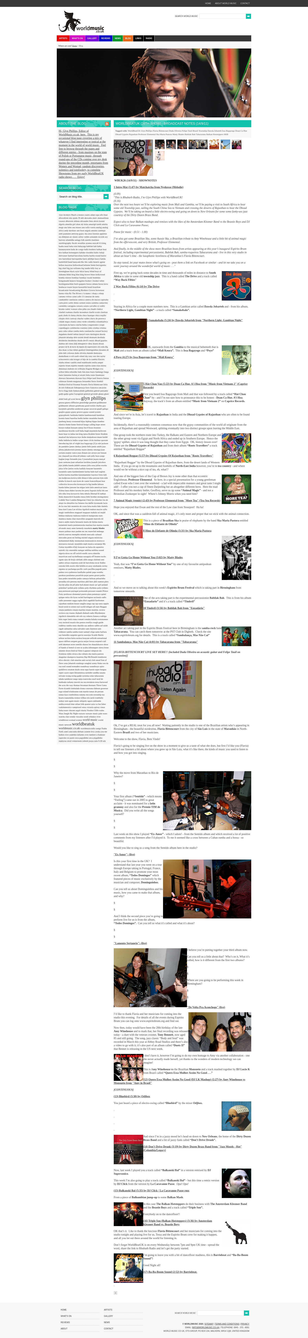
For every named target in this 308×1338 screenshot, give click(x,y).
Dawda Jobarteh (215, 131)
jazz (104, 446)
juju (61, 465)
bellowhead (78, 265)
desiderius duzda (75, 340)
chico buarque (88, 315)
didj (76, 343)
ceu (88, 309)
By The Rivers (75, 293)
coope (101, 325)
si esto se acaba (81, 647)
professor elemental (72, 594)
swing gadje (76, 676)
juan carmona (65, 462)
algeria (62, 224)
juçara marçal (99, 459)
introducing (64, 443)
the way (69, 685)
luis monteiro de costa (77, 506)
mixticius (98, 537)
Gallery (92, 38)
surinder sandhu (92, 672)
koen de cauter (83, 481)
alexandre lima (87, 221)
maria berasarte (77, 522)
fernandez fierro (89, 381)
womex (79, 720)
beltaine (87, 265)
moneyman (80, 541)
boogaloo (81, 281)
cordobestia (75, 328)
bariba (86, 255)
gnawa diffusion (72, 402)
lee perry (86, 490)
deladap (70, 337)
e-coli (71, 356)
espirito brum (65, 365)
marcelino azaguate (85, 519)
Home (74, 46)
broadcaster (64, 290)
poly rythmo (79, 588)
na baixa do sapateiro (94, 547)
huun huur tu (64, 434)
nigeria (62, 553)
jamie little (87, 446)
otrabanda (97, 566)
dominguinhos (92, 350)
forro (87, 387)
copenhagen (64, 328)
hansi (67, 418)
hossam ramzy (77, 427)
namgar (81, 550)
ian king (79, 434)
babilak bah (91, 246)
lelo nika (63, 493)
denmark (93, 337)
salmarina (68, 628)
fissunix (84, 384)
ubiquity (83, 701)
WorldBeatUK (134, 131)
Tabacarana (201, 134)
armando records (97, 237)
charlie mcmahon (81, 312)
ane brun (81, 230)
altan (78, 224)
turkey (62, 701)
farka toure (91, 375)
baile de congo (77, 249)
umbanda (97, 701)
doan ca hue (67, 350)
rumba (69, 625)
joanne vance (71, 453)
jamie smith (97, 446)
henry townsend (74, 421)
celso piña (82, 309)
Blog (128, 38)
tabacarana (99, 676)
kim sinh (104, 478)
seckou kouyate (83, 638)
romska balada (90, 619)
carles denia (73, 303)
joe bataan (102, 453)
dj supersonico (91, 347)
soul (64, 666)
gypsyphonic (64, 415)
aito (71, 218)
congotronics (93, 325)
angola (88, 230)
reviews (62, 613)
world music (90, 719)
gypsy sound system (92, 412)
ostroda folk (64, 566)
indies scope (78, 440)
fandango (99, 372)
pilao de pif (70, 584)
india (61, 440)
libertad (94, 493)
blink (68, 274)
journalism (89, 459)
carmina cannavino (99, 303)
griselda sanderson (75, 409)
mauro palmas (65, 531)
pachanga (72, 569)
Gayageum (79, 394)
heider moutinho (90, 418)
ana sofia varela (89, 227)
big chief (63, 268)
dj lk (67, 347)
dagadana (63, 334)
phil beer (89, 581)
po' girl (98, 584)
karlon (62, 475)
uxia (93, 704)
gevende (94, 394)
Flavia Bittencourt (161, 131)
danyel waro (84, 334)
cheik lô (67, 315)
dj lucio (73, 347)
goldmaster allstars (67, 405)
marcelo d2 (98, 519)
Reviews (105, 38)
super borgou (100, 669)
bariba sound (95, 255)
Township (203, 131)
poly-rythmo (102, 588)
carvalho (93, 306)
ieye (80, 437)
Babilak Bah (190, 134)
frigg (66, 391)
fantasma (68, 375)
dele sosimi (79, 337)
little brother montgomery (97, 497)
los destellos (69, 503)
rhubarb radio (89, 613)
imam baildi (102, 437)
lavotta (78, 490)
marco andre (64, 522)
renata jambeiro (66, 610)
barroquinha (77, 259)
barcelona (78, 255)
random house (73, 603)
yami (66, 731)
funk (71, 391)
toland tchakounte (71, 691)
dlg (106, 347)
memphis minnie (79, 534)
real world (81, 606)
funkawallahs (79, 391)
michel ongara (88, 537)
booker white (98, 281)
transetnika (69, 698)
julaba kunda (68, 465)
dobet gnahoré (79, 350)
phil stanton (99, 581)
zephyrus (63, 741)
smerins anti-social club (85, 660)
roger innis (68, 619)
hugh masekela (91, 431)
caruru (86, 306)
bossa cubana (92, 284)
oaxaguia (87, 556)
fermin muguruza (74, 381)
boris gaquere (80, 284)
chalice (100, 309)
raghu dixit (83, 600)
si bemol (70, 647)
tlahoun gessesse (101, 688)
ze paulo (71, 738)
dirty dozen (93, 343)
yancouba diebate (76, 731)
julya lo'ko (63, 468)
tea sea (84, 682)
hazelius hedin (76, 418)
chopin (62, 318)
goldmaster (101, 402)
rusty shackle (78, 625)
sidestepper (93, 647)
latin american (96, 487)
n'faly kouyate (79, 547)
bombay (75, 277)
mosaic (71, 544)
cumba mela (78, 331)
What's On (77, 38)
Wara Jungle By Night (69, 713)
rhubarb (79, 613)
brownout (100, 290)
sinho (69, 654)
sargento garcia (77, 635)
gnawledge (84, 402)
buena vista (64, 293)
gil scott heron (74, 399)
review (102, 610)
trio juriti (91, 698)
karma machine (72, 475)
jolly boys (95, 456)
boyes (75, 287)
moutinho (79, 544)
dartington (95, 334)
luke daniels (102, 506)
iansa (85, 434)
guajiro (62, 412)
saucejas (87, 635)
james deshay (76, 446)
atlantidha (70, 240)
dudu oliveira (81, 353)
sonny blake (97, 663)
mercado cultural (94, 534)
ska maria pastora (96, 654)
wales (101, 710)
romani (81, 619)
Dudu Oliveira (175, 131)
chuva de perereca (97, 318)
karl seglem (100, 471)
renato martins (79, 610)
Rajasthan (133, 134)
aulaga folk (80, 240)
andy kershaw (70, 230)
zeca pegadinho (95, 738)
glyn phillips (93, 398)
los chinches (97, 500)
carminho (63, 306)
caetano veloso (65, 296)
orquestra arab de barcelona (82, 563)
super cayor (64, 672)
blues (93, 274)
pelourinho (100, 578)
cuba (65, 331)
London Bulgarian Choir (81, 500)
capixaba (104, 299)
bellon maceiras (66, 265)
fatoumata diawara (74, 378)
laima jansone (70, 487)
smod (98, 660)
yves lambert (90, 734)
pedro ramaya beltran (86, 578)
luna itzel (63, 509)
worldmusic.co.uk (70, 728)
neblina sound (98, 550)
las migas (81, 487)
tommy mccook (86, 694)
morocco (100, 541)
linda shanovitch (66, 497)
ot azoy (89, 566)
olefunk (79, 559)
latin (88, 487)
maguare (87, 512)
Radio (149, 38)
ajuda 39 (77, 218)
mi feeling (77, 537)
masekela (88, 528)
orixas (68, 563)
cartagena (71, 306)
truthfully (99, 698)
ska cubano (83, 654)
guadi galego (102, 409)
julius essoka (101, 465)
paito (104, 569)
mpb (85, 544)
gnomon (93, 402)
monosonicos (91, 541)
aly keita (85, 224)
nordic (85, 553)
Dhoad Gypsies (122, 134)
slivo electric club (67, 660)
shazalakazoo (98, 644)
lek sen (105, 490)
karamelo (98, 468)
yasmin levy (89, 731)
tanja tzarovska (85, 679)
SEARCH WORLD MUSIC (186, 16)
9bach (74, 215)
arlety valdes (84, 237)
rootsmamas (102, 619)
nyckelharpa (77, 556)
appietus (103, 233)
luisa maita (92, 506)
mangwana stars (96, 515)
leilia (99, 490)
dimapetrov (83, 343)
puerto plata (86, 594)
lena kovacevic (73, 493)
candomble (64, 299)
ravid (66, 606)
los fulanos (80, 503)
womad (72, 720)
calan (74, 296)
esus (99, 365)
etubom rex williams (77, 369)
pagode (99, 569)
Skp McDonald (91, 657)
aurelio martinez (92, 240)
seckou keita (70, 638)
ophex (62, 563)
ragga (74, 600)
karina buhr (90, 471)
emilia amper (97, 362)
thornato (92, 685)
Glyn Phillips (146, 131)
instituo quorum (101, 440)
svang (68, 676)
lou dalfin (89, 503)
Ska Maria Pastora (164, 134)
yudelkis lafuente (77, 734)
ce (98, 306)
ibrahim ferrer (94, 434)
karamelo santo (65, 471)
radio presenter (65, 600)
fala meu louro (88, 372)
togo (61, 691)
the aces (62, 685)
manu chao (71, 519)
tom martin (84, 691)
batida (102, 259)
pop (60, 591)
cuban (70, 331)
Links (138, 38)
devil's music (89, 340)
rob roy (82, 616)
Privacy (245, 1324)
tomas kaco (64, 694)
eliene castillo (71, 362)
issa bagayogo (87, 443)
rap (93, 603)
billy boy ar (96, 268)
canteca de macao (93, 299)
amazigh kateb (95, 224)
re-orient (73, 606)
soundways (95, 666)
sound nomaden (73, 666)
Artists (63, 38)
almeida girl (70, 224)
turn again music (72, 701)
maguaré (79, 512)
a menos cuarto (83, 215)
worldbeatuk (83, 724)
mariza (100, 525)
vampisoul (77, 707)
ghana (101, 394)
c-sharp (100, 293)
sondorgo (80, 663)
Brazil (195, 131)
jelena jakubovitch (67, 449)
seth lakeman (65, 644)
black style (75, 271)
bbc (83, 262)
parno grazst (94, 575)
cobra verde (82, 321)
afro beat (104, 215)
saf (101, 625)
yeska (98, 731)
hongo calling (89, 424)
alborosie (69, 221)
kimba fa (63, 481)
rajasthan (63, 603)
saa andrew (89, 625)
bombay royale (86, 277)
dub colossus (69, 353)
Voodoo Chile (93, 710)
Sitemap (209, 1324)
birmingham (64, 271)
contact (245, 3)
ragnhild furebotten (95, 600)
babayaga (82, 246)
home (208, 3)
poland (105, 584)
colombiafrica (102, 321)
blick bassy (85, 271)
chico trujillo (100, 315)
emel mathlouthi (84, 362)
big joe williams (74, 268)
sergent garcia (77, 641)
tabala (61, 679)
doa (60, 350)
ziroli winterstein (74, 741)
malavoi (85, 515)
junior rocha (73, 468)
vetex (84, 707)
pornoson (66, 591)
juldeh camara (80, 465)
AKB (226, 134)
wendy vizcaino (77, 716)
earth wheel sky (81, 356)
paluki (89, 572)
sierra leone (104, 647)
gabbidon (89, 391)
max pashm (77, 531)
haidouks (74, 415)
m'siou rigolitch (83, 509)
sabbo (97, 625)
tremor (77, 698)
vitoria (84, 710)
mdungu (100, 531)
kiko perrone (94, 478)
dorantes (103, 350)
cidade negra (64, 321)
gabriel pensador (101, 391)
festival (69, 384)
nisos (67, 553)
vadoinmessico (65, 707)
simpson (95, 650)
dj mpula (81, 347)
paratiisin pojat (82, 575)
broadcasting (75, 290)
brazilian (96, 287)
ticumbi (67, 688)
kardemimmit (78, 471)
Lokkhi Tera (64, 500)
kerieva (74, 478)
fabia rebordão (71, 372)
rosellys (89, 622)
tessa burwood (101, 682)
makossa (77, 515)
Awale (75, 243)
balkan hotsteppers (70, 252)
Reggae (103, 606)
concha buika (81, 325)
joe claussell (64, 456)
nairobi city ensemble (68, 550)
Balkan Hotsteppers (214, 134)
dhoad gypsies (101, 340)
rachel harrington (85, 597)
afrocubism (64, 218)
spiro (102, 666)
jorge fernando (71, 459)
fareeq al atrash (79, 375)
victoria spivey (93, 707)
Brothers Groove (88, 290)
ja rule (98, 443)
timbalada (75, 688)
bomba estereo (65, 277)
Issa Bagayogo (228, 131)
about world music (225, 3)
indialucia (68, 440)
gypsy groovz (77, 412)
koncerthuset (96, 481)
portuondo (83, 591)
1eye (61, 215)
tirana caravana (87, 688)
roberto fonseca (93, 616)
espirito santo (90, 365)
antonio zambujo (98, 230)
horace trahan (65, 427)
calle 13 (80, 296)
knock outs (72, 481)
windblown (64, 720)
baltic (96, 252)
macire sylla (101, 509)
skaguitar (63, 657)
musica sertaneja (95, 544)
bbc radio (89, 262)
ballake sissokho (86, 252)
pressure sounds (95, 591)
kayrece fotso (97, 475)
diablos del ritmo (66, 343)
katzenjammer (85, 475)
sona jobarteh (70, 663)
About (64, 1329)
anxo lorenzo (94, 233)
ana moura (77, 227)
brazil (90, 287)
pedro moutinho (70, 578)
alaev (95, 218)
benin (93, 265)
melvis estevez (65, 534)
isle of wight (75, 443)
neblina (88, 550)
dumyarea (98, 353)
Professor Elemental (147, 134)
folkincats (69, 387)
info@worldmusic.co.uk (205, 1327)
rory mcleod (64, 622)
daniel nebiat (73, 334)
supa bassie (90, 669)
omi (102, 559)
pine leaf (80, 584)
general (87, 394)
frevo (61, 391)
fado (80, 372)
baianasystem (65, 249)
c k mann (86, 293)
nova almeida (94, 553)
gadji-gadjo (64, 394)
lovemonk (98, 503)
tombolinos (74, 694)
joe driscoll (75, 456)
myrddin (69, 547)
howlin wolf (74, 431)
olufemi (97, 559)
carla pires (63, 303)
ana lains (68, 227)
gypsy (68, 412)
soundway (85, 666)
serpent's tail (100, 641)
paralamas (70, 575)
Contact (108, 1329)
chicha (79, 315)
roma (75, 619)
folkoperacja (79, 387)
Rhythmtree (100, 613)
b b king (102, 243)
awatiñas (82, 243)
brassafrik (82, 287)
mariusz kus (91, 525)
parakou (62, 575)
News (118, 38)
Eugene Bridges (93, 369)
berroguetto (101, 265)
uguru (90, 701)
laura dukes (70, 490)
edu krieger (75, 359)
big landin (86, 268)
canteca (81, 299)
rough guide (98, 622)
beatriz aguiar (99, 262)
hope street (100, 424)
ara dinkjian (64, 237)
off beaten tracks (99, 556)
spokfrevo (63, 669)
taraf (94, 679)
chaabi (93, 309)
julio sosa (91, 465)
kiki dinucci (83, 478)
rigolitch (63, 616)
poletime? (63, 588)
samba (69, 632)
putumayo (96, 594)
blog (74, 274)
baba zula (73, 246)
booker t (89, 281)
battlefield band (66, 262)
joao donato (83, 453)
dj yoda (101, 347)
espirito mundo (77, 365)
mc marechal (91, 531)
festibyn (62, 384)
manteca (62, 519)
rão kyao (74, 597)
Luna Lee (71, 509)
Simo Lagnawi (84, 650)
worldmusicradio (88, 728)
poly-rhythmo (91, 588)
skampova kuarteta (75, 657)
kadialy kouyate (86, 468)
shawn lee (87, 644)
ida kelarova (72, 437)
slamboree (102, 657)
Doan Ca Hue (241, 131)
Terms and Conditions (227, 1324)
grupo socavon (90, 409)
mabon (93, 509)
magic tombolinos (67, 512)
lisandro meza (79, 497)
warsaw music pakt (94, 713)
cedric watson (71, 309)
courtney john (86, 328)
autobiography (65, 243)
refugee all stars (93, 606)
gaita (71, 394)
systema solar (88, 676)
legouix (93, 490)
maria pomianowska (77, 525)
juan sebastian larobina (81, 462)
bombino (96, 277)
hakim (81, 415)
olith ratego (88, 559)
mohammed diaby (67, 541)
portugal (75, 591)
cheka (73, 315)
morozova (63, 544)
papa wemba (97, 572)
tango (75, 679)
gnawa (62, 402)
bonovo (73, 281)
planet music (89, 584)
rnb (77, 616)
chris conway (71, 318)
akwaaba (88, 218)
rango (89, 603)
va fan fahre (100, 704)
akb (82, 218)
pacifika (91, 569)
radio (104, 597)
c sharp (94, 293)
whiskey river (95, 716)
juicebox (102, 462)
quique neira (64, 597)
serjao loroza (89, 641)
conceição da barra (67, 325)
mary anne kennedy (75, 528)
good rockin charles (94, 405)
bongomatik (64, 281)
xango (99, 728)
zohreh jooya (88, 741)
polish (71, 588)
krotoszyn (81, 484)
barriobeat (67, 259)
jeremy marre (81, 449)
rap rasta (99, 603)
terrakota (91, 682)
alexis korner (99, 221)
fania (61, 375)
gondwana (80, 405)
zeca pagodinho (82, 738)
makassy (69, 515)
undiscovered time (67, 704)
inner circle (89, 440)
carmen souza (85, 303)
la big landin (92, 484)
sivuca (75, 654)
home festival (77, 424)
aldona (77, 221)
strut (82, 669)
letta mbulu (85, 493)
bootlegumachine (66, 284)
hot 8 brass (89, 427)
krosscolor (72, 484)
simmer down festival (68, 650)
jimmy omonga (94, 449)
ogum (61, 559)
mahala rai (95, 512)
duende (90, 353)
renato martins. (92, 610)
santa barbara (101, 632)
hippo (95, 421)
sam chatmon (92, 628)
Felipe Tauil (187, 131)
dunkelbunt (64, 356)
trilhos (84, 698)
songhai (88, 663)
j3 (94, 443)
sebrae (62, 638)
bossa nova (103, 284)
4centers (67, 215)
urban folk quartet (83, 704)
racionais (98, 597)
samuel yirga (89, 632)
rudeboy (62, 625)
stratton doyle (74, 669)
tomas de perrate (96, 691)
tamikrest (68, 679)
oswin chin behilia (78, 566)
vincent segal (75, 710)
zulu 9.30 (98, 741)
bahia (99, 246)
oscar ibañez (100, 563)
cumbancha (89, 331)
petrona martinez (77, 581)
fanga (106, 372)
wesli (86, 716)
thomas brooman (80, 685)
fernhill (100, 381)
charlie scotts (94, 312)
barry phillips (89, 259)
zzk (104, 741)
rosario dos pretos (78, 622)
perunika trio (64, 581)
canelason (73, 299)
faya (85, 378)
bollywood (100, 274)
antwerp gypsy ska (79, 233)
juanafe (94, 462)
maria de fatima (91, 522)
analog (99, 227)
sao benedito (64, 635)
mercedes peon (65, 537)
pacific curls (82, 569)
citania (73, 321)
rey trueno (70, 613)
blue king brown (83, 274)
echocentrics (64, 359)
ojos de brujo (70, 559)
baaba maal (64, 246)
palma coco (64, 572)
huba (82, 431)
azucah (95, 243)
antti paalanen (65, 233)
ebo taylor (101, 356)
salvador (82, 628)
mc (83, 531)
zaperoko (63, 738)
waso (105, 713)
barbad (71, 255)
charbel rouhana (66, 312)
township (97, 694)
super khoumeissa (77, 672)
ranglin (83, 603)
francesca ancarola (98, 387)
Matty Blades (178, 134)
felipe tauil (92, 378)
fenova (100, 378)
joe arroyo (93, 453)
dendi (86, 337)
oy (67, 569)
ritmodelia (71, 616)
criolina (96, 328)
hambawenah (91, 415)
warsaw (82, 713)
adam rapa (95, 215)
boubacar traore (66, 287)
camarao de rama (91, 296)
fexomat (77, 384)
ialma (73, 434)
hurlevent (102, 431)
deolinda (101, 337)
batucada (77, 262)
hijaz (83, 421)
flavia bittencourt (96, 384)
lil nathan (102, 493)
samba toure (77, 632)
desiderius (63, 340)
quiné (103, 594)
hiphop (89, 421)
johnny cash (85, 456)
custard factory (101, 331)
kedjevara (66, 478)
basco (97, 259)
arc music (74, 237)
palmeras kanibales (77, 572)
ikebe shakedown (89, 437)
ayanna (89, 243)
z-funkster (100, 734)
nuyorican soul (65, 556)
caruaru (79, 306)
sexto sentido (76, 644)
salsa (75, 628)
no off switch (76, 553)
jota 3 (81, 459)
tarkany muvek (73, 682)
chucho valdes (83, 318)
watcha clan (64, 716)
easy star (93, 356)
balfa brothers (90, 249)
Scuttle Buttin (98, 635)
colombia (91, 321)
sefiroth (93, 638)
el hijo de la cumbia (89, 359)
